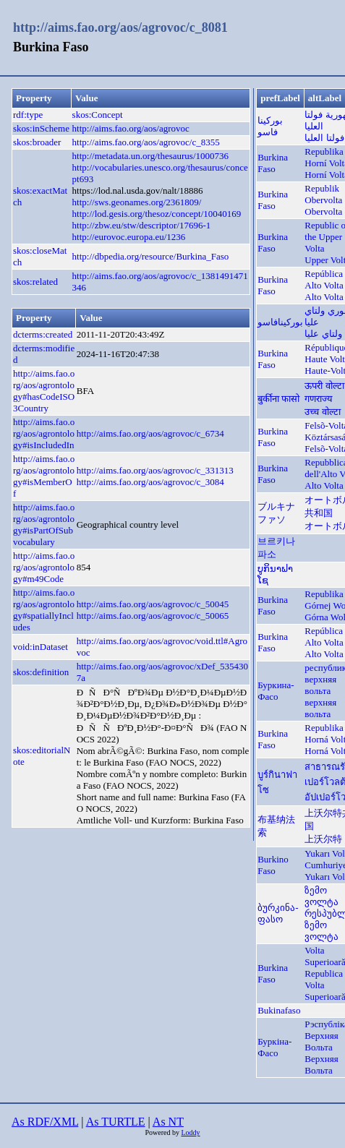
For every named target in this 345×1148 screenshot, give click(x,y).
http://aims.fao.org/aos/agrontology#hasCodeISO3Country (43, 391)
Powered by (163, 1132)
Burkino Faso (273, 865)
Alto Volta (323, 296)
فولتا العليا (324, 137)
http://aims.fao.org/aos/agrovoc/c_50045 (153, 604)
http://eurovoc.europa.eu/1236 (129, 236)
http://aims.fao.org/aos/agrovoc (130, 128)
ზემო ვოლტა (321, 896)
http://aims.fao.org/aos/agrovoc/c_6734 (150, 433)
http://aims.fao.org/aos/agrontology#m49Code (43, 567)
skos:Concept (97, 114)
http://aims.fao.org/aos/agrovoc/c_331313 (155, 470)
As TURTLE (115, 1121)
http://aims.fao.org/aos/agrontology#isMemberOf (43, 476)
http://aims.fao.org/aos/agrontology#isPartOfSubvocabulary (43, 524)
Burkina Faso (272, 163)
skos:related (35, 281)
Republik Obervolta (323, 194)
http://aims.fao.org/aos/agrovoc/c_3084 (150, 481)
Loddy (190, 1132)
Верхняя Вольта (321, 1064)
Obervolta (323, 211)
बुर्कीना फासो (278, 398)
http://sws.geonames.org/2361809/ (137, 202)
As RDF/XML (45, 1121)
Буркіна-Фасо (274, 1047)
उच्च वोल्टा (322, 411)
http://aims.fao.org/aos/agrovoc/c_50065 (153, 615)
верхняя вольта (320, 708)
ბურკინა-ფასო (277, 913)
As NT (168, 1121)
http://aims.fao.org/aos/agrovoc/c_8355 (146, 142)
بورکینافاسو (280, 322)
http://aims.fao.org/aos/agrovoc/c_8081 (120, 27)
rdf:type (28, 114)
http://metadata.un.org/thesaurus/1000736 (150, 155)
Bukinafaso (278, 1010)
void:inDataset (40, 646)
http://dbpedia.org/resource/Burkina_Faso (150, 256)
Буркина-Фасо (275, 691)
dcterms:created (42, 334)
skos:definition (41, 672)
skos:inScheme (41, 128)
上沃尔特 (323, 839)
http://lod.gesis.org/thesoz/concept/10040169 (157, 213)
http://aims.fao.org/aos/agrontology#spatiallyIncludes (43, 610)
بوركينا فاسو (270, 126)
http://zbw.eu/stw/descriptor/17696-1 (141, 225)
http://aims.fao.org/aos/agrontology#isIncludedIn (43, 433)
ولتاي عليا (322, 333)
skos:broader (37, 142)
